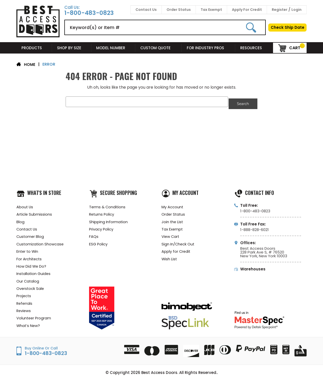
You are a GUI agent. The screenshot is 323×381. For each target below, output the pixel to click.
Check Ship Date (287, 27)
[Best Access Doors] (38, 36)
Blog (20, 220)
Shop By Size (71, 47)
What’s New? (28, 326)
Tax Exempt (211, 9)
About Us (25, 205)
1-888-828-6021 (254, 227)
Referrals (24, 303)
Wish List (169, 258)
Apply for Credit (176, 250)
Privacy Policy (101, 228)
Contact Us (146, 9)
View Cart (171, 235)
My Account (172, 205)
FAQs (93, 235)
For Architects (29, 258)
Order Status (179, 9)
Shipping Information (108, 220)
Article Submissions (34, 212)
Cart (289, 47)
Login (296, 9)
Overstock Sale (30, 288)
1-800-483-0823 (89, 13)
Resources (254, 47)
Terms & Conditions (107, 205)
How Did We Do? (31, 265)
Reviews (24, 311)
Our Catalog (28, 281)
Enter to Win (27, 250)
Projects (24, 296)
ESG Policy (98, 243)
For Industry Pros (208, 47)
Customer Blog (30, 235)
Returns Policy (102, 212)
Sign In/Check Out (178, 243)
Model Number (113, 47)
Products (34, 47)
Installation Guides (33, 273)
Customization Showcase (40, 243)
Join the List (173, 220)
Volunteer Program (34, 318)
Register (279, 9)
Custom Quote (158, 47)
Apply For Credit (247, 9)
